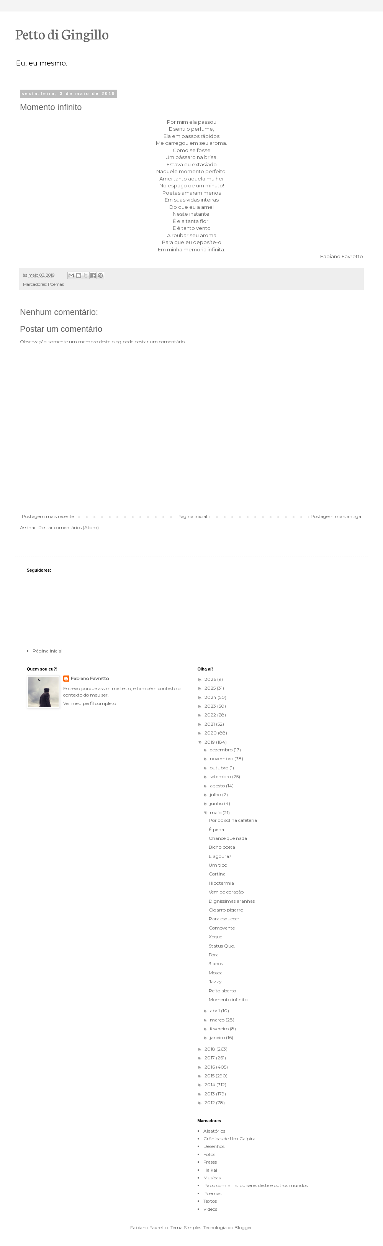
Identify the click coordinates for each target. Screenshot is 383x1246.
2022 (211, 715)
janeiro (218, 1037)
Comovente (222, 928)
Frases (210, 1162)
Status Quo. (222, 946)
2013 (210, 1094)
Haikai (210, 1170)
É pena (216, 829)
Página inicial (192, 516)
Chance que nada (228, 838)
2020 (211, 733)
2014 (210, 1084)
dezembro (222, 750)
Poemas (56, 284)
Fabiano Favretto (90, 678)
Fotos (209, 1154)
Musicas (212, 1177)
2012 (210, 1102)
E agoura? (220, 856)
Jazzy (215, 981)
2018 (210, 1049)
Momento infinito (228, 999)
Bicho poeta (222, 847)
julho (216, 794)
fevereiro (220, 1028)
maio (216, 812)
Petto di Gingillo (62, 33)
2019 (210, 742)
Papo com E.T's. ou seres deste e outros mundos (255, 1185)
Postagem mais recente (48, 516)
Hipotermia (221, 883)
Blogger (243, 1227)
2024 (211, 697)
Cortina (217, 874)
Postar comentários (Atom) (68, 527)
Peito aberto (222, 991)
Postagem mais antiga (336, 516)
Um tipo (218, 865)
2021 (210, 724)
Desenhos (213, 1146)
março (218, 1020)
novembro (222, 758)
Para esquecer (224, 918)
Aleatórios (214, 1131)
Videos (210, 1209)
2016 (210, 1067)
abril (215, 1010)
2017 (210, 1058)
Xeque (215, 936)
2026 (211, 679)
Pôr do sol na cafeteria (233, 820)
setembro (221, 776)
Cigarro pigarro (226, 910)
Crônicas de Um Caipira (229, 1138)
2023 (211, 706)
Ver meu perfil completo (89, 703)
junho (217, 803)
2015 (210, 1076)
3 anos (216, 963)
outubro (219, 768)
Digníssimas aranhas (232, 901)
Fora (214, 954)
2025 (211, 688)
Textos (210, 1201)
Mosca (216, 972)
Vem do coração (226, 892)
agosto (218, 786)
